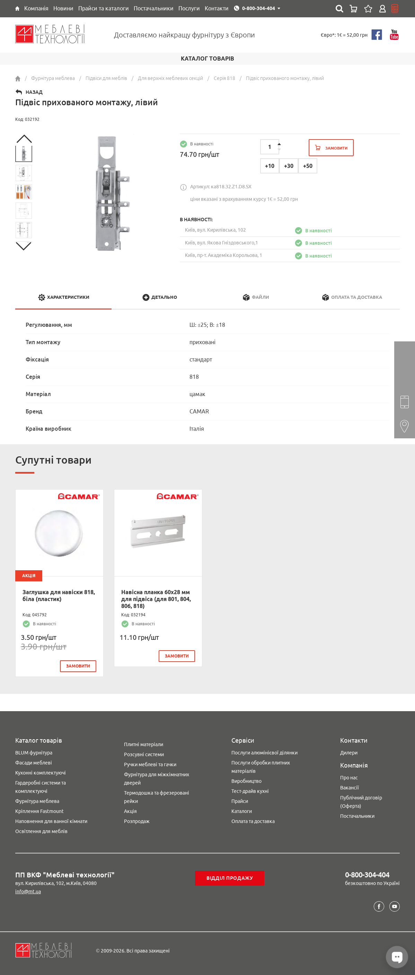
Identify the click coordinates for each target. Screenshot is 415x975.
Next (24, 246)
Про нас (349, 776)
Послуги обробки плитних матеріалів (260, 766)
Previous (24, 139)
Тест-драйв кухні (250, 790)
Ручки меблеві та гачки (150, 763)
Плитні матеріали (143, 743)
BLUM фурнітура (33, 751)
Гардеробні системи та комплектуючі (40, 786)
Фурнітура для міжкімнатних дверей (156, 778)
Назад (34, 92)
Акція (130, 810)
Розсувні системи (144, 753)
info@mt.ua (28, 890)
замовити (78, 666)
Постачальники (357, 815)
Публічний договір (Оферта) (361, 801)
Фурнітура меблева (37, 800)
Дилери (348, 751)
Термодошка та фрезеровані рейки (156, 796)
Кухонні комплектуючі (40, 772)
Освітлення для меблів (41, 830)
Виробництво (246, 780)
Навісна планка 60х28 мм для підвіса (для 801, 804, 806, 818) (156, 599)
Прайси (239, 800)
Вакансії (349, 786)
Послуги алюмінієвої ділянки (264, 751)
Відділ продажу (229, 877)
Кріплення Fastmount (39, 810)
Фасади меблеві (33, 761)
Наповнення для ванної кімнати (51, 820)
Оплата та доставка (253, 820)
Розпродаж (137, 820)
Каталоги (241, 810)
